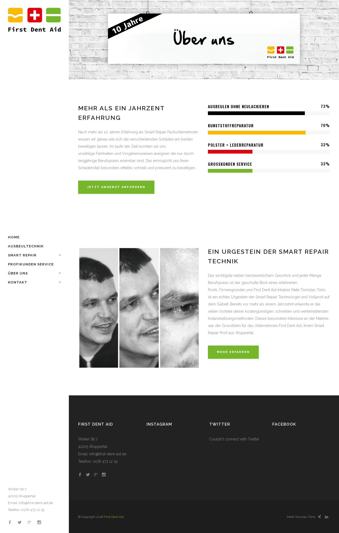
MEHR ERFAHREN (233, 352)
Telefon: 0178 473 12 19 (26, 510)
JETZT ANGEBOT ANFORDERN (116, 187)
